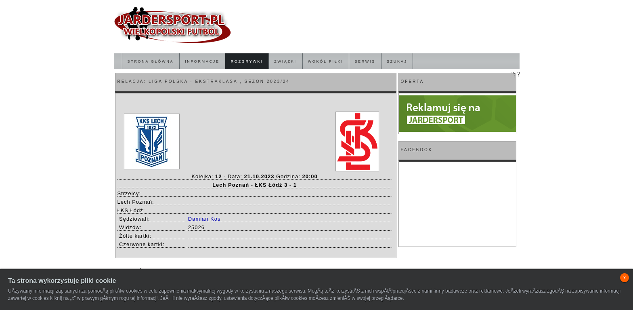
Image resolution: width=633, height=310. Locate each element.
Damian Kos (204, 219)
